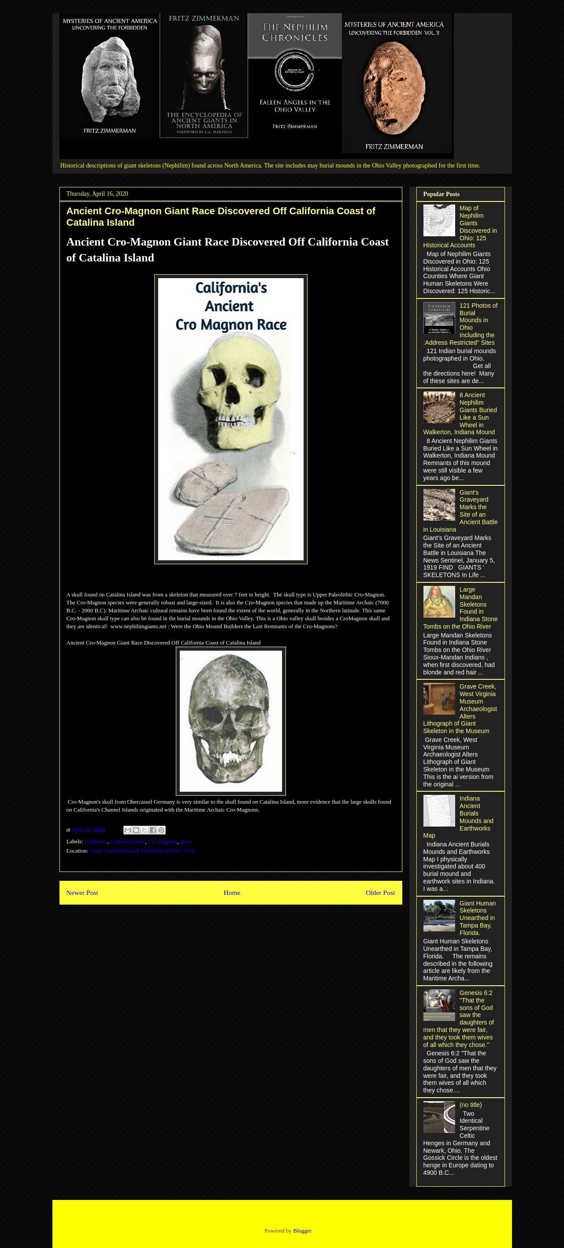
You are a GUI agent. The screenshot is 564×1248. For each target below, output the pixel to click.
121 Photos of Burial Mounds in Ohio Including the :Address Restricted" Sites (460, 324)
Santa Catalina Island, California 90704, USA (142, 850)
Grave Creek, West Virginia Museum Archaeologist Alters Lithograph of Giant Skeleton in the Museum (460, 708)
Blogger (302, 1230)
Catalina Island (128, 841)
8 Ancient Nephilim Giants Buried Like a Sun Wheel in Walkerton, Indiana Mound (460, 413)
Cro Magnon (162, 841)
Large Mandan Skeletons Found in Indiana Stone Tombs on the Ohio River (460, 608)
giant (186, 841)
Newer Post (82, 892)
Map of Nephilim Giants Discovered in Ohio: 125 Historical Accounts (460, 227)
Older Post (380, 892)
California (96, 841)
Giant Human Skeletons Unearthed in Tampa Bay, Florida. (478, 918)
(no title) (471, 1104)
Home (231, 892)
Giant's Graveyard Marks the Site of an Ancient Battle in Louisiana (460, 511)
